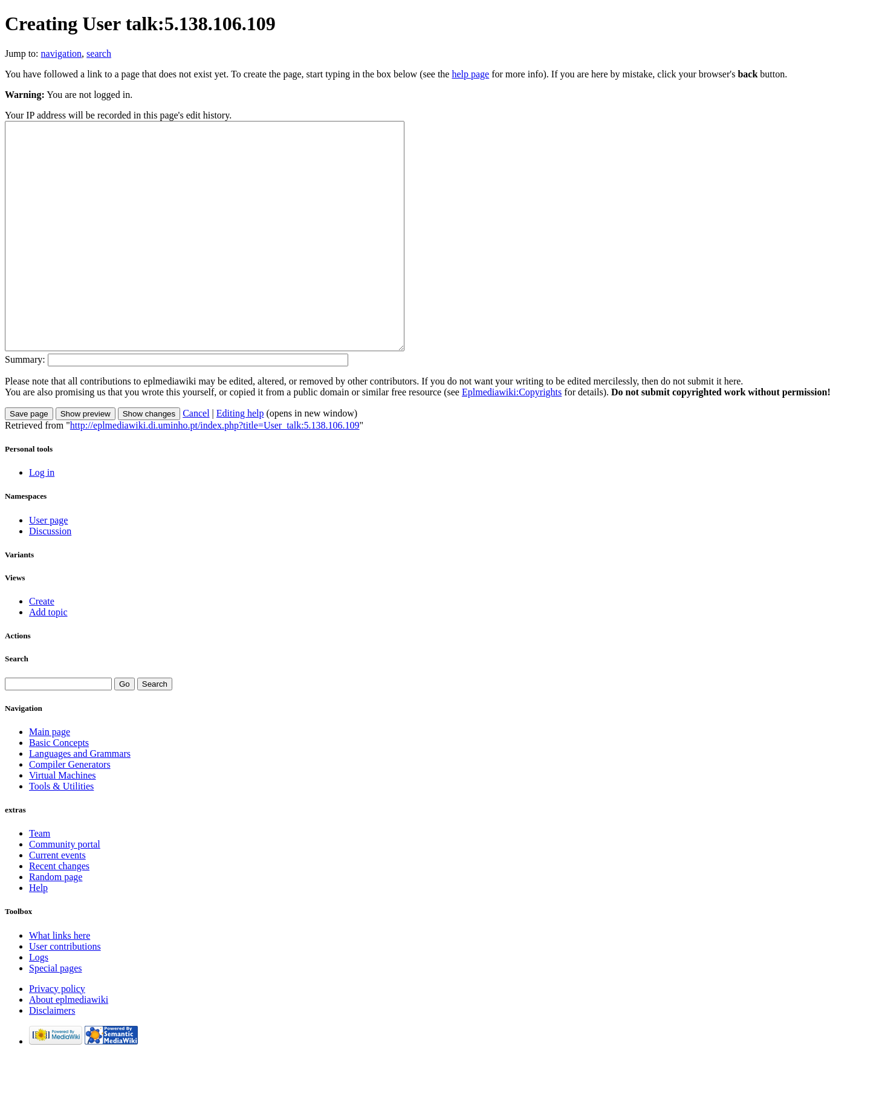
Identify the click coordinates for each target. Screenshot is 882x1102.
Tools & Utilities (61, 831)
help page (470, 74)
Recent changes (59, 911)
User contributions (65, 992)
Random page (55, 922)
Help (38, 933)
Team (39, 878)
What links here (59, 981)
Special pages (55, 1013)
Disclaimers (52, 1056)
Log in (41, 518)
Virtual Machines (62, 820)
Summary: (25, 405)
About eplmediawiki (68, 1045)
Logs (38, 1002)
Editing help (240, 458)
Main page (49, 777)
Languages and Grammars (80, 799)
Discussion (50, 576)
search (98, 53)
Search (16, 703)
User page (48, 565)
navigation (61, 53)
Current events (57, 900)
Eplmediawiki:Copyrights (512, 437)
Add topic (48, 657)
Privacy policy (57, 1034)
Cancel (196, 458)
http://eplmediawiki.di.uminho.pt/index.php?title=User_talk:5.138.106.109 (215, 470)
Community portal (64, 889)
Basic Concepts (59, 788)
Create (41, 646)
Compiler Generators (70, 810)
